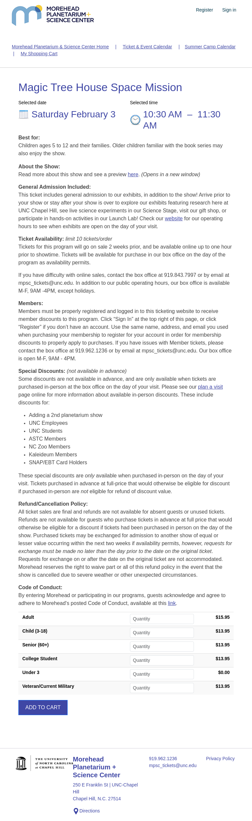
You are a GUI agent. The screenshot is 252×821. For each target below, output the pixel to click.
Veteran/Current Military (48, 686)
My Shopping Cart (39, 53)
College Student (39, 658)
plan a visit (210, 387)
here (133, 174)
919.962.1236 (163, 758)
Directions (86, 811)
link (172, 603)
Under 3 (30, 672)
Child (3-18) (34, 631)
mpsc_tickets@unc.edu (173, 765)
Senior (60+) (35, 644)
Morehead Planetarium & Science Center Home (60, 46)
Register (204, 9)
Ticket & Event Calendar (147, 46)
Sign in (229, 9)
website (173, 218)
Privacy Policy (220, 758)
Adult (28, 617)
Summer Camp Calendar (210, 46)
